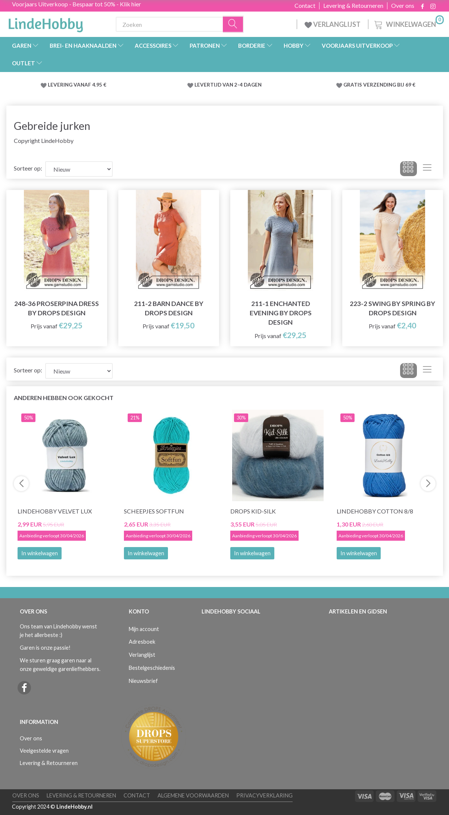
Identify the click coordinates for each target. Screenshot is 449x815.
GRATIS (353, 85)
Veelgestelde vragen (44, 750)
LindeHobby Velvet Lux (55, 511)
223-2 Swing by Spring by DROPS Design (392, 308)
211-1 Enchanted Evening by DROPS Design (281, 313)
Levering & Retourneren (353, 5)
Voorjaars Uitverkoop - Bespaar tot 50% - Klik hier (76, 3)
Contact (304, 5)
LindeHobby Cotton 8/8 (375, 511)
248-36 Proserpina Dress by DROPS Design (56, 308)
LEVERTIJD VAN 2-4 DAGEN (228, 85)
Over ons (402, 5)
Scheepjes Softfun (154, 511)
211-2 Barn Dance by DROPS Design (168, 308)
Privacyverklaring (264, 795)
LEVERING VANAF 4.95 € (77, 85)
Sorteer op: (28, 168)
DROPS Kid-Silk (253, 511)
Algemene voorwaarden (193, 795)
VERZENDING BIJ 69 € (389, 85)
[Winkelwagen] (408, 23)
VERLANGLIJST (333, 24)
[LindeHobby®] (45, 23)
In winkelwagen (39, 553)
